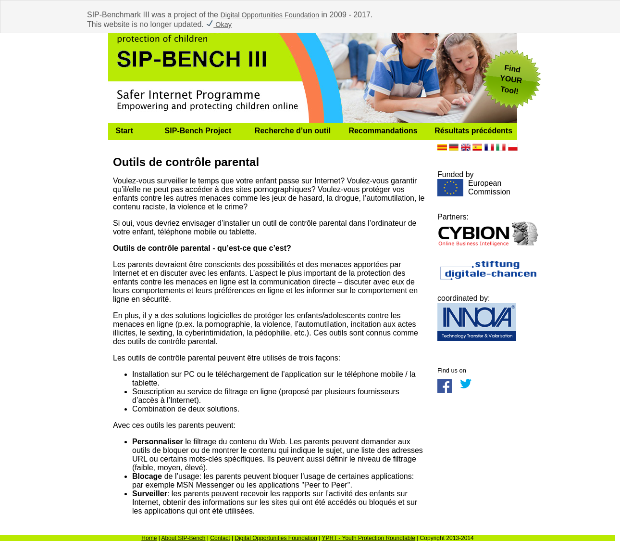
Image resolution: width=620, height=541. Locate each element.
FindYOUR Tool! (510, 79)
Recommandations (383, 131)
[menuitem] (132, 131)
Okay (219, 24)
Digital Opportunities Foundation (269, 15)
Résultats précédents (473, 131)
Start (124, 131)
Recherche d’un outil (293, 131)
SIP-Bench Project (198, 131)
